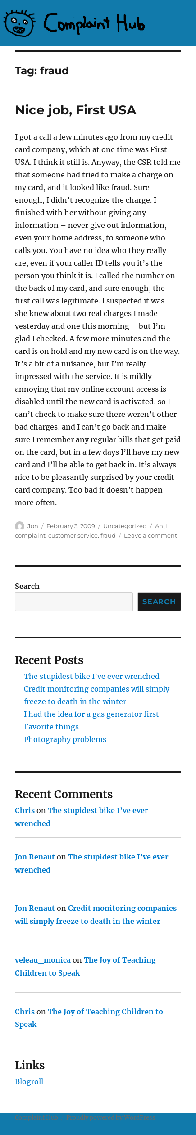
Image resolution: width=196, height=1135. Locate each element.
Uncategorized (125, 525)
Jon (32, 525)
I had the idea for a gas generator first (91, 714)
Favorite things (51, 726)
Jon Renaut (35, 856)
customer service (73, 535)
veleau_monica (43, 959)
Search (27, 586)
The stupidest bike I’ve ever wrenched (92, 676)
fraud (108, 535)
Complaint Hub (36, 1117)
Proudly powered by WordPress (110, 1117)
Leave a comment (150, 535)
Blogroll (29, 1081)
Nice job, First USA (75, 110)
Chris (25, 810)
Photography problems (65, 739)
